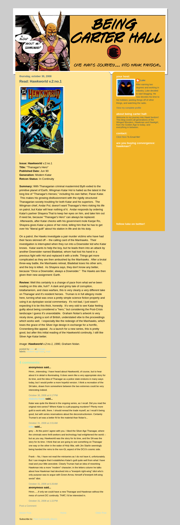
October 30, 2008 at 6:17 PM (43, 395)
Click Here (121, 137)
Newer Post (25, 513)
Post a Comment (27, 506)
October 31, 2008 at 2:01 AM (43, 423)
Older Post (100, 513)
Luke (31, 426)
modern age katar (36, 351)
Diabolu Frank (37, 398)
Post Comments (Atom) (45, 519)
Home (63, 513)
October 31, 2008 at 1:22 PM (43, 501)
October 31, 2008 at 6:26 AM (43, 484)
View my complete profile (128, 108)
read (48, 351)
